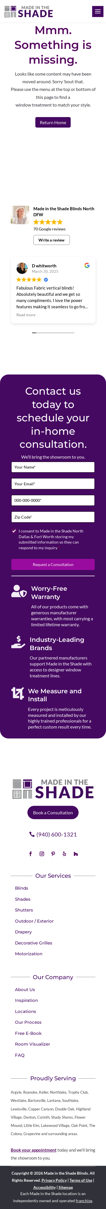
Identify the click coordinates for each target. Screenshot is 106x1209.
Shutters (24, 910)
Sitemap (66, 1187)
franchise (84, 1200)
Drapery (23, 932)
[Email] (53, 483)
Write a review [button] (51, 240)
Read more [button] (25, 315)
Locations (25, 1011)
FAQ (20, 1055)
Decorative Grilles (33, 943)
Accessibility (44, 1187)
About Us (25, 989)
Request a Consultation (53, 564)
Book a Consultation (53, 812)
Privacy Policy (54, 1180)
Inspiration (26, 1000)
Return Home (53, 122)
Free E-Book (28, 1033)
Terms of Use (81, 1180)
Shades (23, 899)
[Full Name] (53, 467)
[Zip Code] (53, 517)
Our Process (28, 1022)
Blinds (21, 888)
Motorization (28, 953)
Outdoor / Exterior (34, 921)
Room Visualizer (32, 1044)
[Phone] (53, 500)
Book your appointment (34, 1149)
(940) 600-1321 (56, 834)
